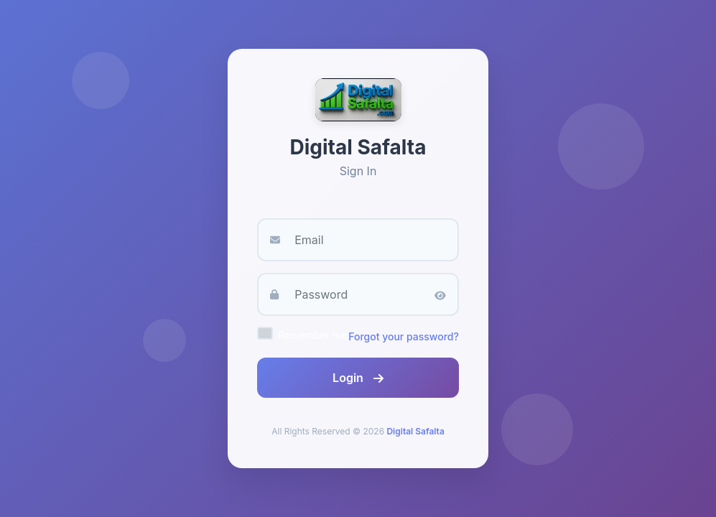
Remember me (312, 335)
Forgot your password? (403, 336)
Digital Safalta (415, 431)
